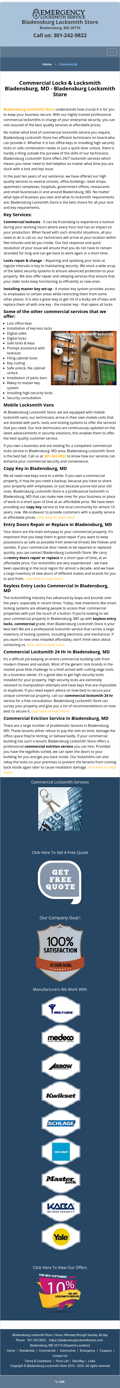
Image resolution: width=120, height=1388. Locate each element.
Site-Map (78, 1361)
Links (91, 1361)
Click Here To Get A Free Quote (60, 852)
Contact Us (60, 1356)
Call (60, 1382)
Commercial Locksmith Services (60, 782)
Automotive (68, 1350)
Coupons (106, 1350)
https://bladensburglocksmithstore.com (76, 1340)
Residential (27, 1350)
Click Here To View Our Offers (60, 1267)
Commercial (47, 1350)
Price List (62, 1361)
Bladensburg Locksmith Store (29, 109)
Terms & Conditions (38, 1361)
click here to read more (56, 517)
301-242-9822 (70, 35)
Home (47, 64)
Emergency (87, 1350)
